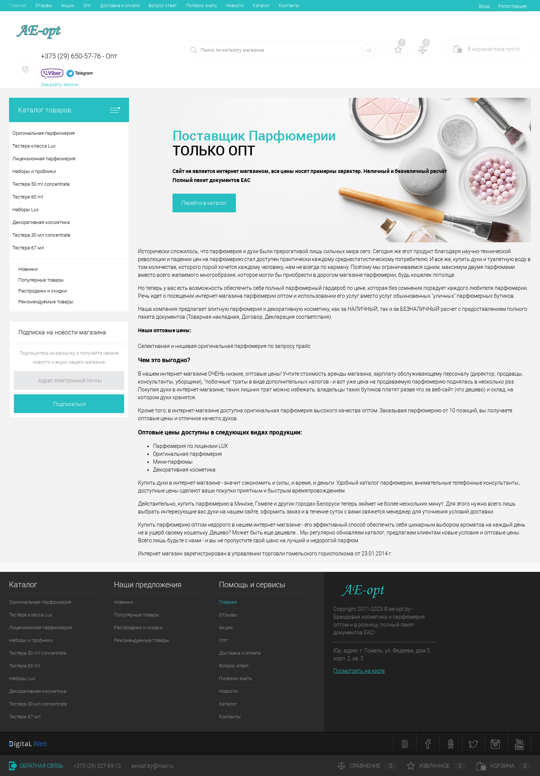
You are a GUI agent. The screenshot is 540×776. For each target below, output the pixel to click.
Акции (67, 5)
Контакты (289, 5)
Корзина (503, 766)
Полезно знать (201, 5)
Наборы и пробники (30, 640)
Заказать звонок (60, 84)
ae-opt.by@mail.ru (152, 766)
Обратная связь (36, 766)
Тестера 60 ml (24, 666)
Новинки (28, 269)
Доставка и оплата (120, 5)
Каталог (261, 5)
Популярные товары (41, 280)
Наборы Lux (22, 678)
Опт (87, 5)
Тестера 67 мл (24, 716)
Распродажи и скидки (42, 291)
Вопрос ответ (162, 5)
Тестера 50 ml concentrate (37, 653)
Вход (484, 6)
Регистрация (512, 6)
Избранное (436, 766)
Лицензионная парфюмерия (40, 627)
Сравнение (367, 766)
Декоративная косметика (37, 691)
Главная (17, 5)
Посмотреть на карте (359, 671)
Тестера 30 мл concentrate (38, 704)
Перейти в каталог (204, 203)
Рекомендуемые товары (46, 301)
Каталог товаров (69, 110)
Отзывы (43, 5)
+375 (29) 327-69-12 (97, 766)
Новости (235, 5)
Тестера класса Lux (30, 615)
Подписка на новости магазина (62, 332)
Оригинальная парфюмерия (40, 602)
